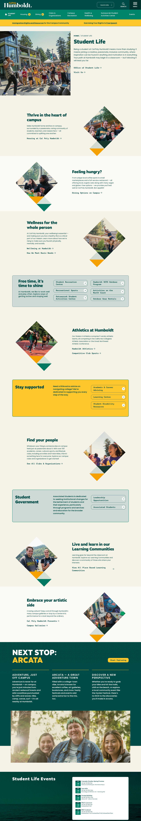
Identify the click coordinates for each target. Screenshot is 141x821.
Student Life (10, 14)
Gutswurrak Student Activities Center (109, 14)
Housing (23, 14)
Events (132, 14)
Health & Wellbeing (89, 14)
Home (76, 36)
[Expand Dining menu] (42, 14)
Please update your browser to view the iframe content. (100, 798)
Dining (38, 14)
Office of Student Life (86, 68)
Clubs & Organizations (55, 14)
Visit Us (78, 72)
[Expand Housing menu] (29, 14)
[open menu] (135, 5)
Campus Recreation (72, 14)
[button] (105, 5)
